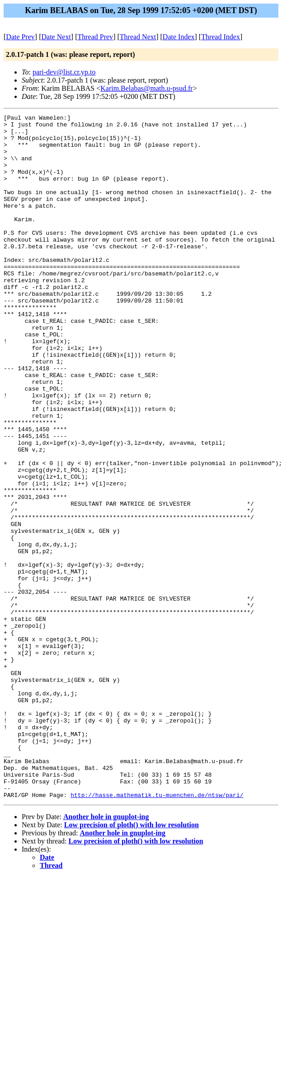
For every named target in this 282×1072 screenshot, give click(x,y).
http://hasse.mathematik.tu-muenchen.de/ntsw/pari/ (156, 932)
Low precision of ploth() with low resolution (131, 961)
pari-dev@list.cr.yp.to (64, 72)
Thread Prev (95, 37)
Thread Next (138, 37)
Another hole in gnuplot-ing (106, 953)
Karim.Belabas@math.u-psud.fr (146, 88)
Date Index (179, 37)
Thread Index (220, 37)
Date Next (56, 37)
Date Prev (20, 37)
